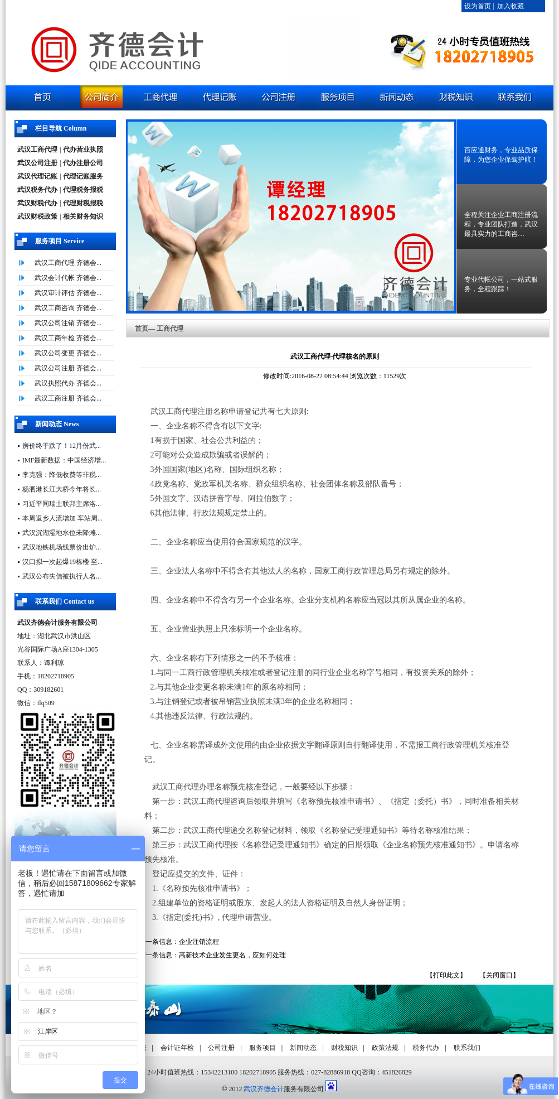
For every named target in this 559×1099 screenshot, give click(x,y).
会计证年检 (177, 1048)
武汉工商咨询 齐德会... (68, 308)
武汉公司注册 (37, 163)
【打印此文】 (446, 975)
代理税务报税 (83, 190)
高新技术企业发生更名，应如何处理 (232, 955)
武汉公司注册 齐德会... (68, 368)
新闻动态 (303, 1048)
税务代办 (425, 1048)
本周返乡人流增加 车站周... (62, 518)
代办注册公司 (83, 163)
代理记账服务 (83, 176)
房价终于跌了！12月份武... (61, 446)
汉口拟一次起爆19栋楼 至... (62, 562)
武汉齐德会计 (264, 1089)
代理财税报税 (83, 203)
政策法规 (385, 1048)
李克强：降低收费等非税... (61, 475)
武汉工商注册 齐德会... (68, 398)
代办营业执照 (83, 149)
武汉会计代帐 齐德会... (68, 278)
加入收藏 (510, 6)
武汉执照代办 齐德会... (68, 383)
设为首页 (477, 6)
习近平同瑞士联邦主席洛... (61, 504)
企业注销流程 (199, 942)
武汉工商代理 (37, 149)
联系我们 (467, 1048)
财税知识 (344, 1048)
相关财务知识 (83, 216)
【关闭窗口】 (499, 975)
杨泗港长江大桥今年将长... (61, 489)
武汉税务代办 (37, 190)
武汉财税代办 (37, 203)
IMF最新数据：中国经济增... (64, 460)
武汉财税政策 (37, 216)
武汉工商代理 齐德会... (68, 263)
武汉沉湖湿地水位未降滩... (61, 533)
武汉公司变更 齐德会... (68, 353)
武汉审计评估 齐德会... (68, 293)
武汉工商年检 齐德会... (68, 338)
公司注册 (221, 1048)
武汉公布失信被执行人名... (61, 576)
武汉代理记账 (37, 176)
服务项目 (262, 1048)
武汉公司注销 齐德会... (68, 323)
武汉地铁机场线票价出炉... (61, 547)
